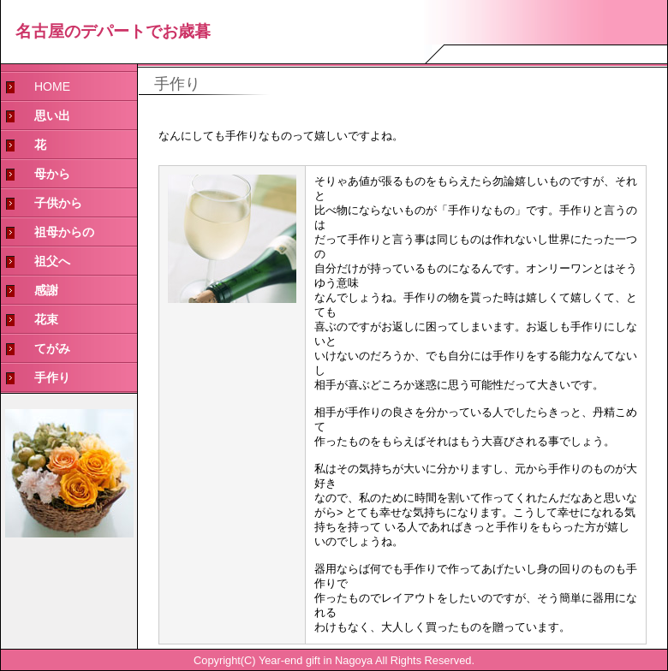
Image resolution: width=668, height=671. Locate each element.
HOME (52, 86)
